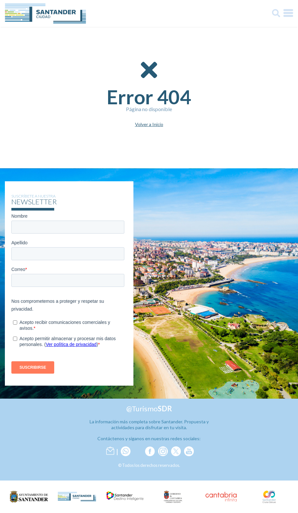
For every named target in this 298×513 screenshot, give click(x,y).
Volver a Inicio (149, 124)
